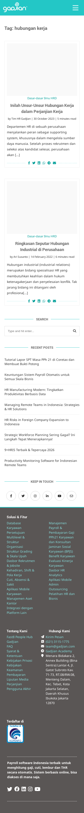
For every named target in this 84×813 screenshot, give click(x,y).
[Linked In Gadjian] (24, 790)
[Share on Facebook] (28, 163)
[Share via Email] (55, 163)
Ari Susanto (20, 257)
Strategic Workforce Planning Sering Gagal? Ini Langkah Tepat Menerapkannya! (39, 437)
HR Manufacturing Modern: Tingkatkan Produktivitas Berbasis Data (33, 392)
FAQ (10, 646)
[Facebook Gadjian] (11, 496)
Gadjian (12, 641)
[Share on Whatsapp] (43, 163)
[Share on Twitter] (34, 163)
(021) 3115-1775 (57, 641)
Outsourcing (58, 589)
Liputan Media (17, 679)
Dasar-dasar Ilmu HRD (42, 98)
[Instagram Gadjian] (35, 496)
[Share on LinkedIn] (39, 163)
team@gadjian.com (60, 646)
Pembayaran (16, 674)
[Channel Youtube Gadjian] (59, 496)
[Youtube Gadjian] (37, 790)
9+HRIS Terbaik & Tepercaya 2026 (29, 450)
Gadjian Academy (59, 651)
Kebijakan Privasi (19, 660)
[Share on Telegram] (49, 163)
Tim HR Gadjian (21, 119)
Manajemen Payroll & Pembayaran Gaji (61, 528)
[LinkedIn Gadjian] (47, 496)
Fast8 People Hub (20, 637)
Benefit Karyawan (62, 556)
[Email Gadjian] (71, 496)
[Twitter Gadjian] (23, 496)
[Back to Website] (15, 11)
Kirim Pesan (55, 637)
